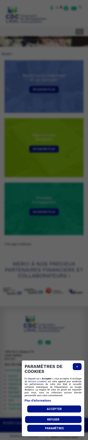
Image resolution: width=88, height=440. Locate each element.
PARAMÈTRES (54, 428)
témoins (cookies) (37, 381)
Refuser (53, 419)
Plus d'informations (38, 400)
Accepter (54, 409)
